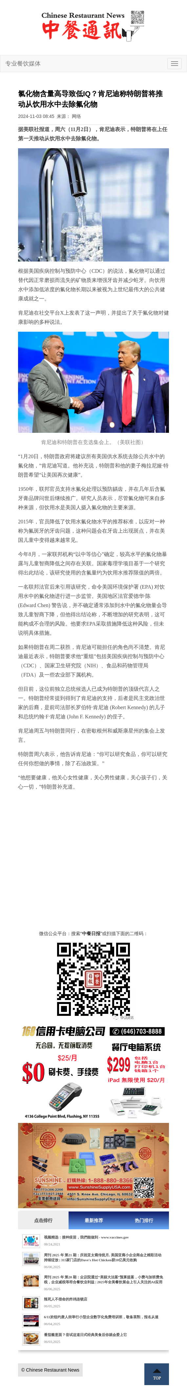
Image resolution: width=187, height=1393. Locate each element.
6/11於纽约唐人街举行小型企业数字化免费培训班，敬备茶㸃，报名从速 (101, 1317)
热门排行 (144, 1220)
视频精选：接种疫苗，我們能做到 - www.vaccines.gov (86, 1237)
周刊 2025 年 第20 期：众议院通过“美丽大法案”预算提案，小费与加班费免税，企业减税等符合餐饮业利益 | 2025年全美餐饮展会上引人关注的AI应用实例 (103, 1282)
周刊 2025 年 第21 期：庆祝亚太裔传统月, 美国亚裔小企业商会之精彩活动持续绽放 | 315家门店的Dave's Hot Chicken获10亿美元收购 (102, 1257)
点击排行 (43, 1220)
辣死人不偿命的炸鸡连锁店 (65, 1299)
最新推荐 (94, 1220)
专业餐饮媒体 (23, 63)
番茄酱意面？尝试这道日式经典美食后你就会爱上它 (85, 1335)
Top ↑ (156, 1374)
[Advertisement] (93, 869)
